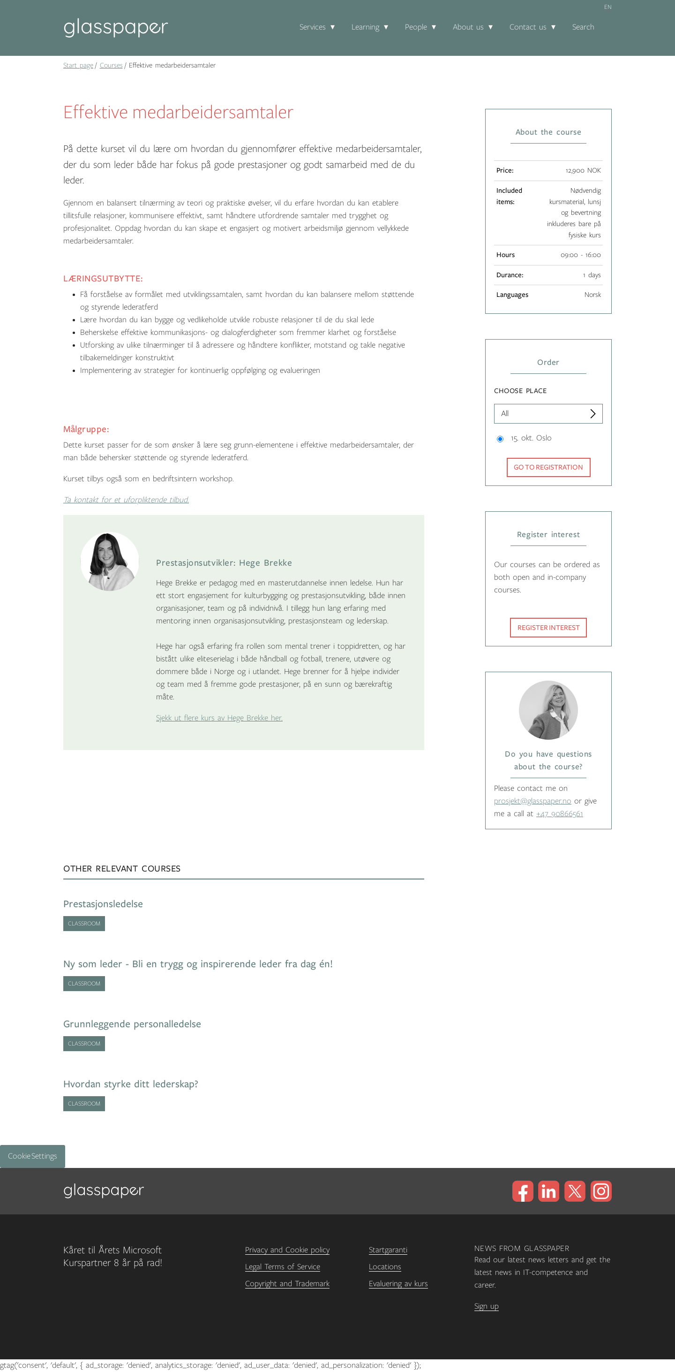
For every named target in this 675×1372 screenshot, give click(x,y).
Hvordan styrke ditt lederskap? (130, 1084)
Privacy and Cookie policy (287, 1250)
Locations (385, 1267)
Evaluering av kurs (398, 1284)
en (608, 7)
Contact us (528, 27)
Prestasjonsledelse (103, 904)
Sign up (486, 1306)
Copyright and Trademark (287, 1284)
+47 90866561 (559, 814)
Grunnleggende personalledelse (132, 1024)
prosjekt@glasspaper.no (532, 801)
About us (468, 27)
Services (313, 27)
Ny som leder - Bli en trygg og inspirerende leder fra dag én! (198, 964)
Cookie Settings (32, 1156)
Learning (365, 27)
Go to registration (548, 467)
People (416, 27)
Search (583, 27)
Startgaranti (388, 1250)
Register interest (549, 627)
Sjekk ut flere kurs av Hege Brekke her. (219, 718)
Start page (78, 65)
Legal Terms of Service (282, 1267)
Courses (111, 65)
